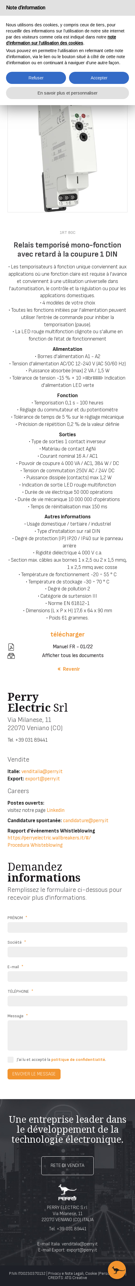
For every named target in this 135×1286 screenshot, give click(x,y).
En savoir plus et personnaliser (68, 93)
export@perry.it (42, 779)
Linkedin (55, 810)
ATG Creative (76, 1277)
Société (17, 942)
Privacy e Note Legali (65, 1273)
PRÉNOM (17, 918)
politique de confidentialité (78, 1059)
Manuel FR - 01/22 (73, 647)
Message (18, 1016)
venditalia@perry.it (42, 772)
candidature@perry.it (85, 821)
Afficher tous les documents (73, 656)
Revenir (71, 669)
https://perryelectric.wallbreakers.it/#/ (49, 838)
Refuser (36, 77)
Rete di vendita (67, 1165)
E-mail (16, 967)
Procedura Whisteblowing (35, 845)
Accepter (99, 77)
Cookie (91, 1273)
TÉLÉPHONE (20, 991)
